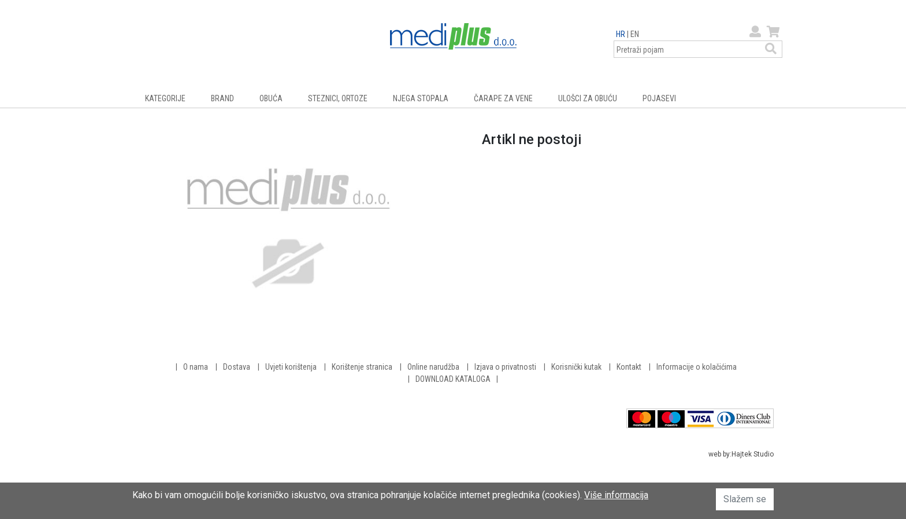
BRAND (222, 98)
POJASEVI (659, 98)
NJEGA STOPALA (420, 98)
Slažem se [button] (744, 499)
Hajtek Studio (753, 454)
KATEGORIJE (165, 98)
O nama (195, 366)
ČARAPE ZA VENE (503, 98)
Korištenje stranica (362, 366)
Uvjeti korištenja (291, 366)
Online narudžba (433, 366)
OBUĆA (271, 98)
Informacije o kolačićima (696, 366)
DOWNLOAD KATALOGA (453, 379)
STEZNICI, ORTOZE (337, 98)
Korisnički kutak (576, 366)
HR (620, 34)
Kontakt (629, 366)
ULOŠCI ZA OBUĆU (587, 98)
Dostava (236, 366)
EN (634, 34)
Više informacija (616, 494)
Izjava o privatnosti (505, 366)
